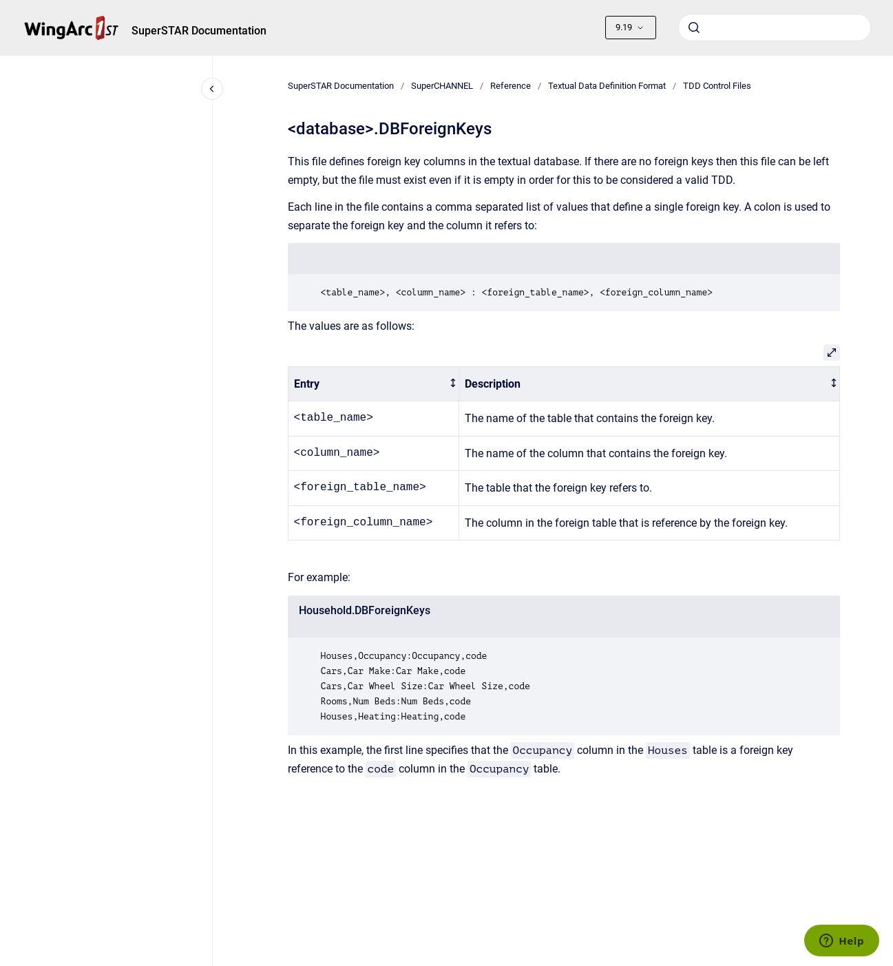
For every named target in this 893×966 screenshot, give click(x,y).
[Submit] (694, 28)
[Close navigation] (212, 89)
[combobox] (774, 27)
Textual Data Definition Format (607, 86)
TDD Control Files (717, 86)
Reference (510, 86)
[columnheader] (373, 383)
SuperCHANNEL (442, 86)
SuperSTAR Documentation (199, 30)
